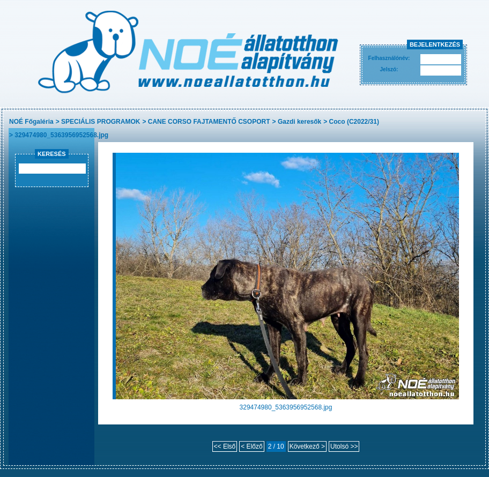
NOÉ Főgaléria (31, 121)
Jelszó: (389, 69)
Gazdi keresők (299, 121)
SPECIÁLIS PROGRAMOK (100, 121)
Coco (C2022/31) (354, 121)
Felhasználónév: (389, 58)
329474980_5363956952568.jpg (61, 135)
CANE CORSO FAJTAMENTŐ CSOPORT (209, 121)
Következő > (307, 446)
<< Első (225, 446)
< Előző (251, 446)
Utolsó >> (344, 446)
